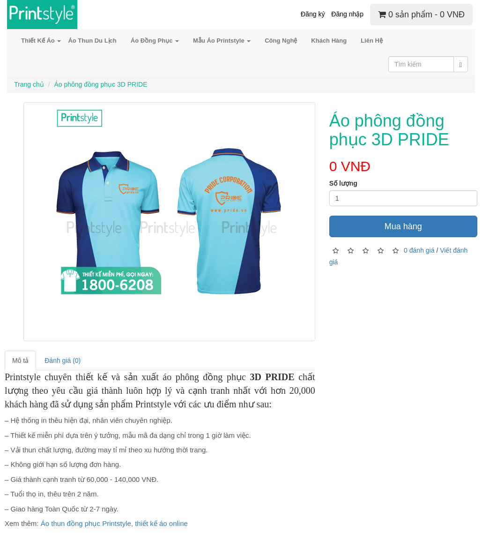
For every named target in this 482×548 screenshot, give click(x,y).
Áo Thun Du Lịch (92, 40)
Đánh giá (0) (62, 360)
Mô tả (20, 360)
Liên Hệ (372, 40)
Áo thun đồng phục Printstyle (86, 523)
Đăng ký (313, 14)
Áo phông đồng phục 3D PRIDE (100, 84)
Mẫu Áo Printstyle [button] (222, 40)
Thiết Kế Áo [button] (41, 40)
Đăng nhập (347, 14)
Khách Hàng (329, 40)
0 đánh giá (419, 250)
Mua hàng (403, 226)
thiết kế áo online (161, 523)
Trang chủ (29, 84)
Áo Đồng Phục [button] (155, 40)
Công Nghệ (281, 40)
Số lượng (343, 183)
